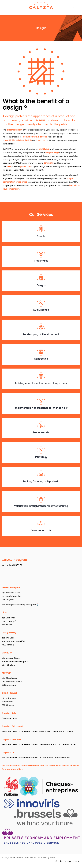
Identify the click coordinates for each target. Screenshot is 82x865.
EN (35, 857)
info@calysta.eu (72, 861)
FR (31, 857)
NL (39, 857)
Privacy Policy (49, 857)
